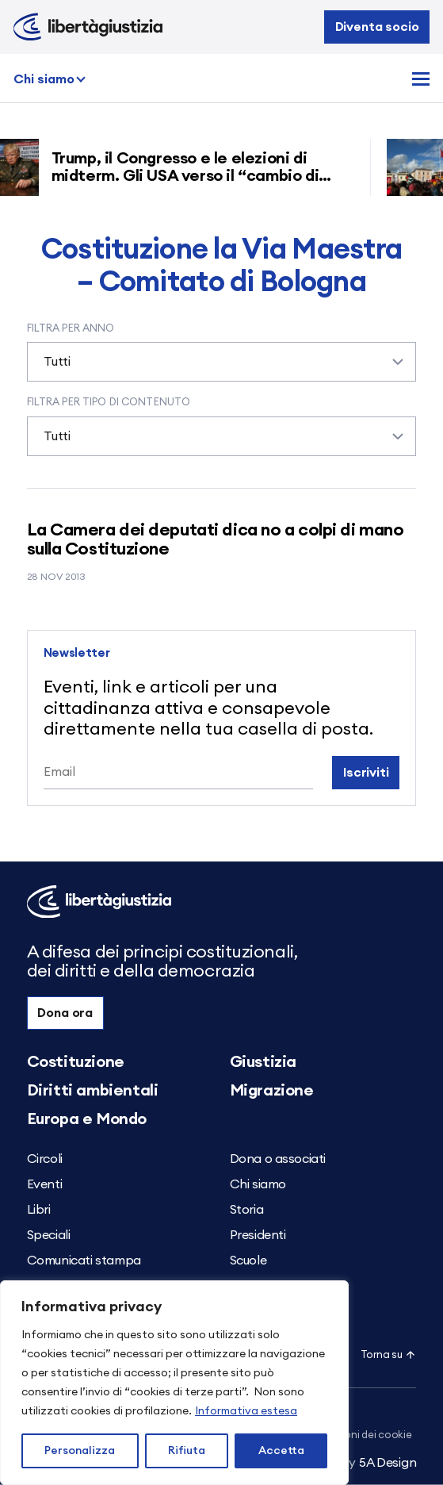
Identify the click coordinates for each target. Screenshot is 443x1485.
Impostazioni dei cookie (354, 1435)
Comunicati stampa (84, 1260)
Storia (247, 1209)
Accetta (281, 1450)
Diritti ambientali (92, 1091)
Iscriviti (366, 772)
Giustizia (263, 1062)
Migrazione (272, 1091)
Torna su (389, 1355)
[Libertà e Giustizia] (87, 27)
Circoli (45, 1159)
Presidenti (258, 1235)
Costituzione (75, 1062)
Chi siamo (43, 79)
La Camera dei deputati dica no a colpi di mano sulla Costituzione (215, 539)
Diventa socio (377, 27)
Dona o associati (278, 1159)
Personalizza (79, 1450)
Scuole (248, 1260)
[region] (174, 1382)
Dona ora (65, 1013)
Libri (39, 1209)
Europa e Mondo (87, 1119)
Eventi (45, 1184)
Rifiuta (186, 1450)
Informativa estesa (246, 1411)
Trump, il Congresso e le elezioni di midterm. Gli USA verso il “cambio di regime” (192, 176)
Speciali (49, 1235)
